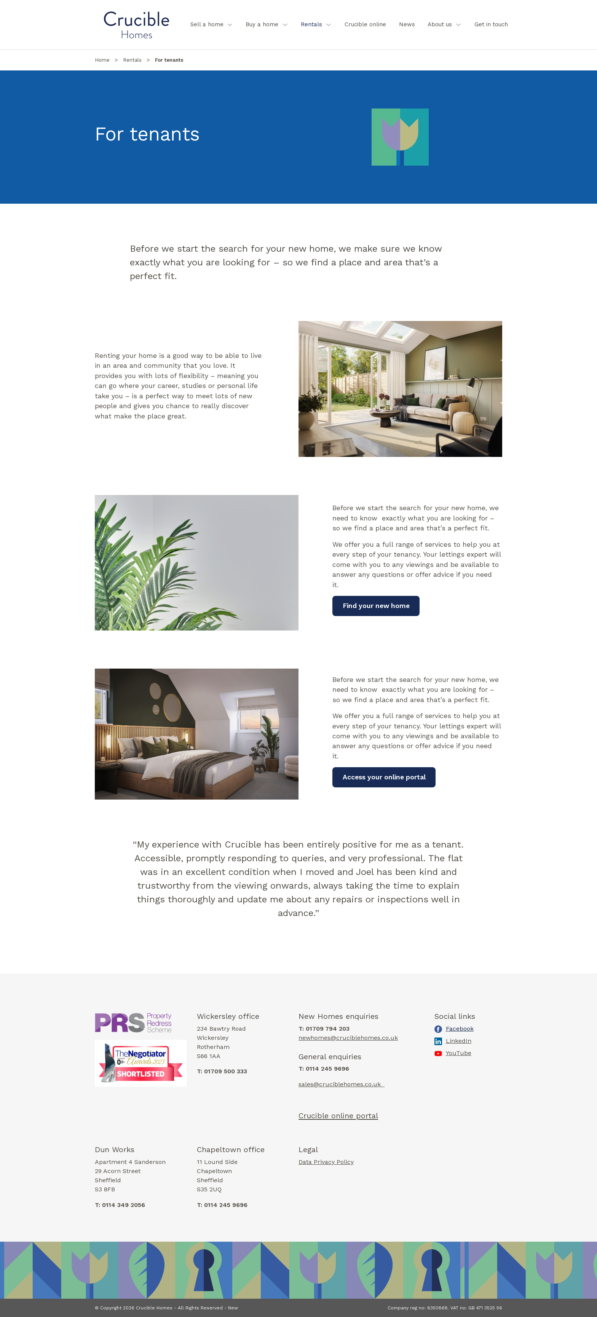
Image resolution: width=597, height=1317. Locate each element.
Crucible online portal (338, 1115)
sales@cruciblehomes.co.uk (341, 1084)
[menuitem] (211, 24)
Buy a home (262, 24)
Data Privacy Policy (326, 1161)
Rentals (311, 24)
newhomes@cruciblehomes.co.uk (348, 1037)
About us (440, 24)
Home (102, 60)
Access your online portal (384, 777)
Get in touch (491, 24)
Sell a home (206, 24)
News (407, 24)
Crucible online (365, 24)
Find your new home (376, 606)
